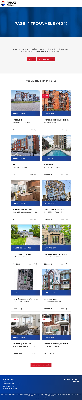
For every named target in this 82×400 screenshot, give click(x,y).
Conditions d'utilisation (34, 395)
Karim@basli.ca (12, 388)
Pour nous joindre (45, 59)
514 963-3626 (10, 386)
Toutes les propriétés (41, 365)
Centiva (44, 397)
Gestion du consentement (48, 395)
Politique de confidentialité (73, 394)
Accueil (32, 59)
